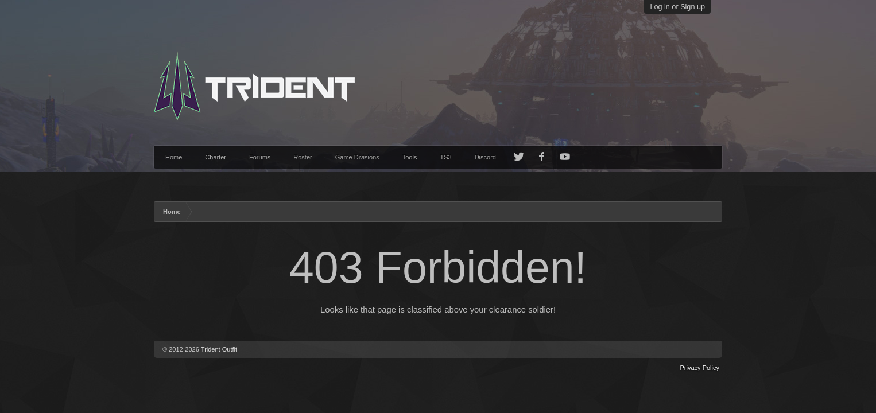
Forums (259, 157)
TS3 (445, 157)
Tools (409, 157)
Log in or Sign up (677, 7)
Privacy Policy (699, 367)
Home (173, 157)
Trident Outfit (219, 349)
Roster (302, 157)
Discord (485, 157)
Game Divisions (357, 157)
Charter (215, 157)
